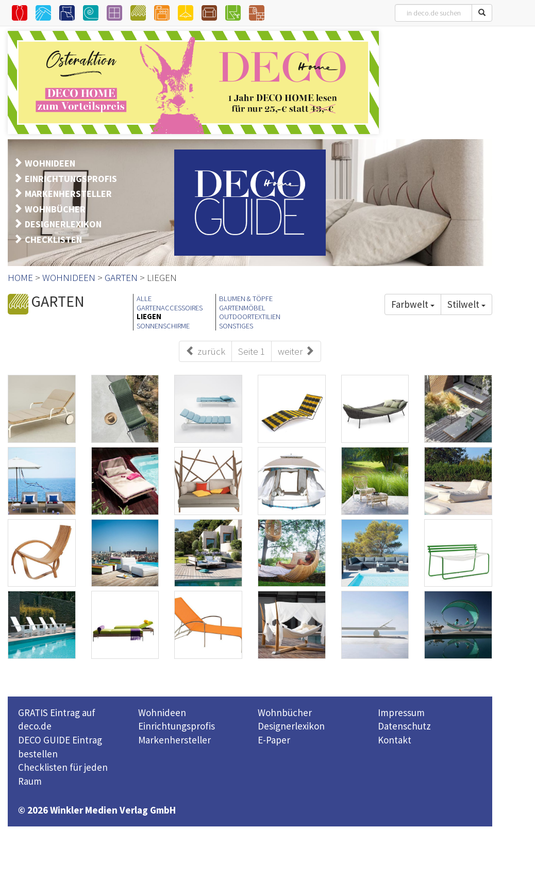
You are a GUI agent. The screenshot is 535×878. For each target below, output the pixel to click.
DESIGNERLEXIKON (63, 224)
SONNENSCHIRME (163, 325)
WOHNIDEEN (50, 163)
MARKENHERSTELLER (68, 194)
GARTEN (121, 277)
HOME (20, 277)
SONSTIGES (236, 325)
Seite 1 (251, 351)
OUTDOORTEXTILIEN (249, 316)
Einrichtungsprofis (176, 726)
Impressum (401, 712)
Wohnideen (162, 712)
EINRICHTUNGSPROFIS (71, 179)
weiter (296, 351)
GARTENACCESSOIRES (170, 307)
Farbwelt (412, 304)
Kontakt (394, 740)
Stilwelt (466, 304)
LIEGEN (149, 316)
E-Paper (274, 740)
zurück (205, 351)
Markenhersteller (174, 740)
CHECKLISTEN (53, 239)
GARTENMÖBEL (242, 307)
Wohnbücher (285, 712)
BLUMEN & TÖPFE (246, 298)
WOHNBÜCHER (55, 209)
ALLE (144, 298)
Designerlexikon (291, 726)
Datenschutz (404, 726)
